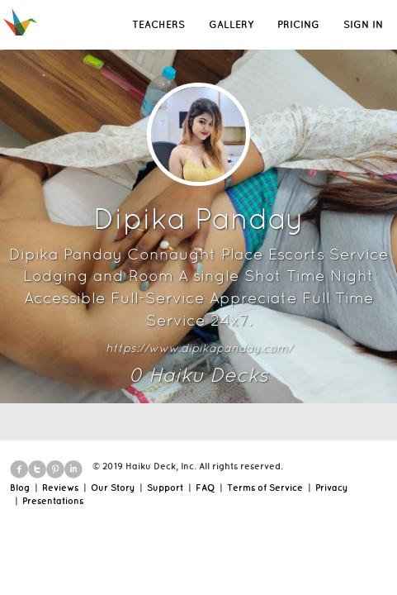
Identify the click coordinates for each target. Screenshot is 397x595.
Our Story (113, 488)
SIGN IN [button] (363, 24)
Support (165, 488)
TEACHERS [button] (158, 24)
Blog (20, 488)
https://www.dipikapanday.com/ (199, 348)
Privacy (331, 488)
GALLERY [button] (231, 24)
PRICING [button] (298, 24)
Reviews (60, 488)
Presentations (52, 501)
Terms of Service (265, 488)
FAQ (205, 488)
